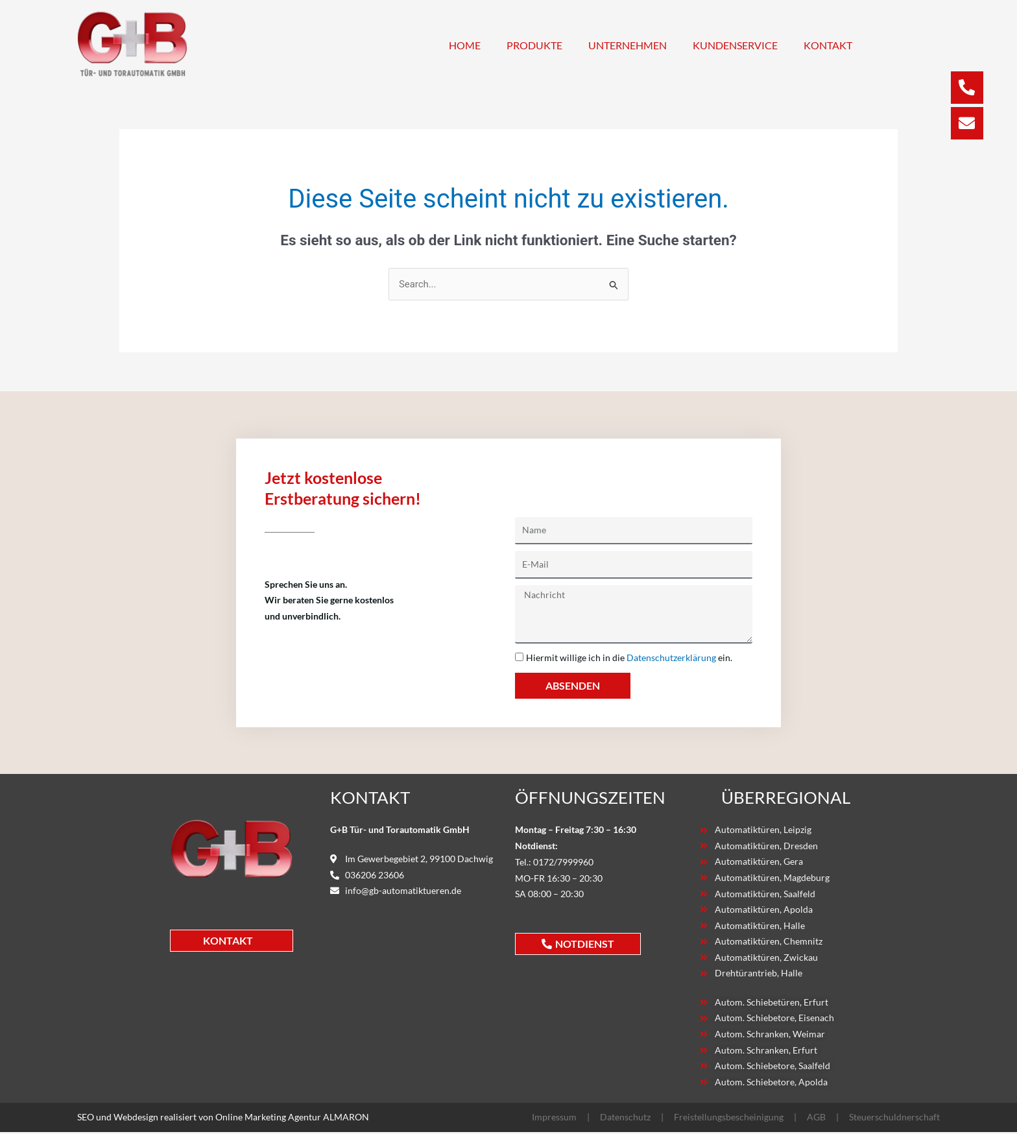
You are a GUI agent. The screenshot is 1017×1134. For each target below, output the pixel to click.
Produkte (534, 45)
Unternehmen (627, 45)
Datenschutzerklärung (671, 658)
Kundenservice (735, 45)
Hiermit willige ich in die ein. (629, 658)
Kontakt (828, 45)
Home (465, 45)
